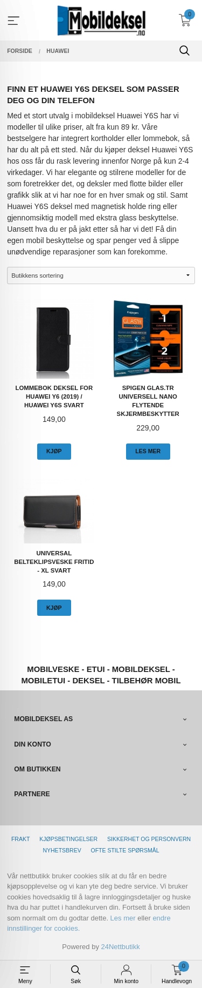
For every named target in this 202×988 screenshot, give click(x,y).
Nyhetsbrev (62, 850)
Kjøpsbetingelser (68, 839)
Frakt (20, 839)
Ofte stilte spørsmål (125, 850)
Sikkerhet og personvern (149, 839)
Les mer (123, 918)
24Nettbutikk (120, 947)
